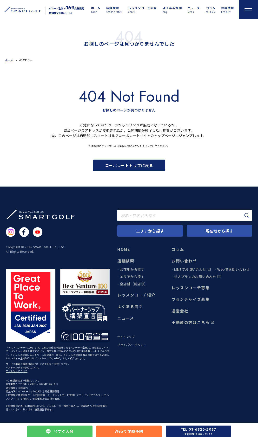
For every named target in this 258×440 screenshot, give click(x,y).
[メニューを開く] (248, 9)
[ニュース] (194, 10)
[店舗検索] (114, 10)
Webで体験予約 (129, 431)
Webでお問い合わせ (233, 269)
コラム (178, 249)
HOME (123, 249)
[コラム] (211, 10)
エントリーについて (16, 371)
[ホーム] (96, 10)
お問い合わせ (184, 261)
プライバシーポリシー (131, 345)
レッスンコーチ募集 (191, 288)
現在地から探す (132, 269)
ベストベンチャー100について (22, 367)
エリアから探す (132, 276)
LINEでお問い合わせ (192, 269)
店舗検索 (125, 261)
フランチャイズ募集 (191, 299)
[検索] (246, 215)
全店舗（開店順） (134, 283)
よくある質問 (130, 306)
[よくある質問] (172, 10)
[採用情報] (227, 10)
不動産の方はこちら (193, 322)
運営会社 (180, 311)
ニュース (125, 318)
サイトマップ (126, 337)
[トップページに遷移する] (20, 9)
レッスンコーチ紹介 (136, 295)
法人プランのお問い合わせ (197, 276)
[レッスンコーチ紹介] (142, 10)
